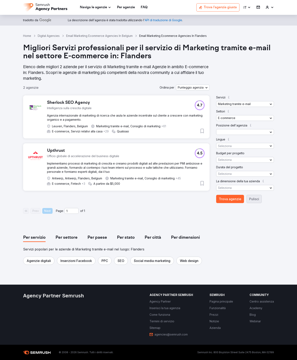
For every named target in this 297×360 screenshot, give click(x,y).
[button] (247, 7)
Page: (60, 211)
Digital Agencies (49, 35)
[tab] (34, 238)
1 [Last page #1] (84, 211)
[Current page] (71, 211)
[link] (126, 7)
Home (27, 35)
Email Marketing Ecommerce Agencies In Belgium (99, 35)
